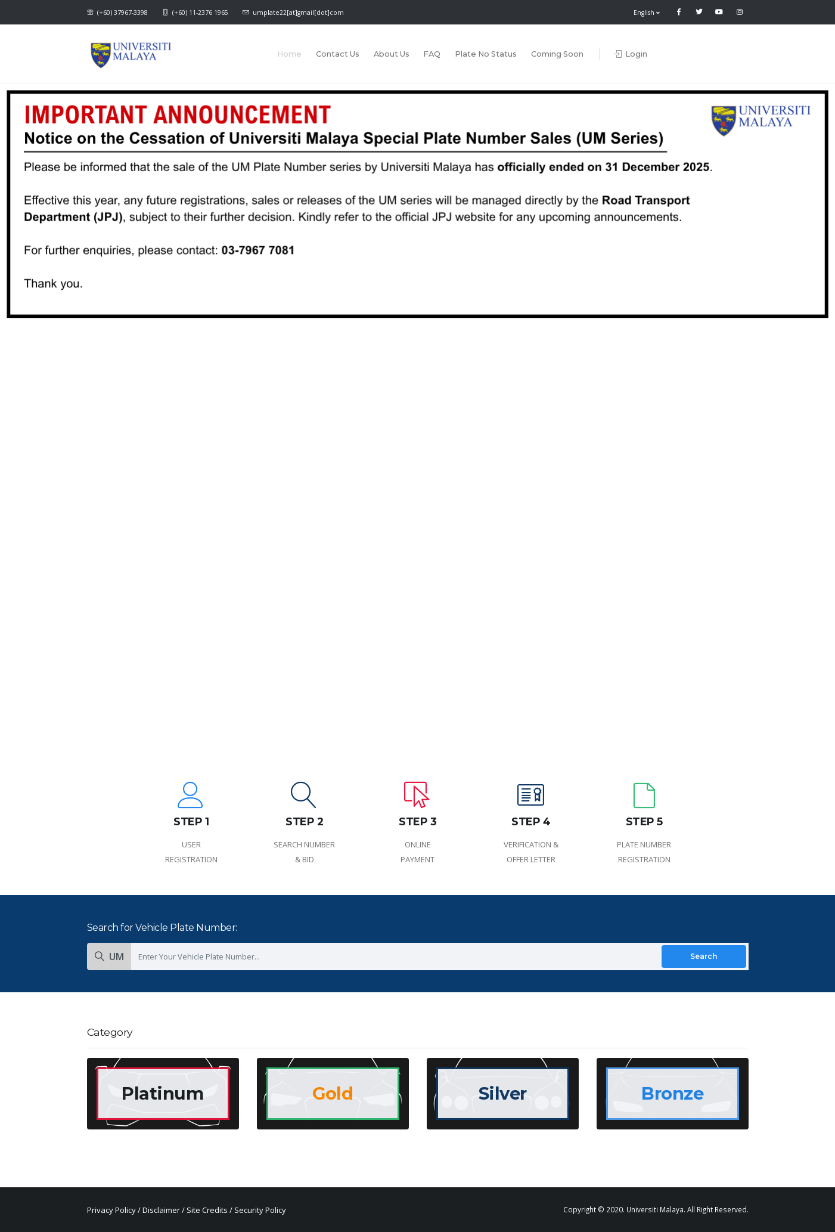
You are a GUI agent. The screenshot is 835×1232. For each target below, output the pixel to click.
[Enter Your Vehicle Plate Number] (440, 956)
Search (703, 956)
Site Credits (207, 1210)
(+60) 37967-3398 (117, 12)
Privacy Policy (111, 1210)
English (647, 12)
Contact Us (337, 53)
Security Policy (260, 1210)
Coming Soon (557, 53)
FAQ (431, 53)
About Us (391, 53)
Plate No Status (486, 53)
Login (630, 53)
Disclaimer (161, 1210)
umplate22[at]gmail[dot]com (293, 12)
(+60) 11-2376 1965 (195, 12)
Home (289, 53)
